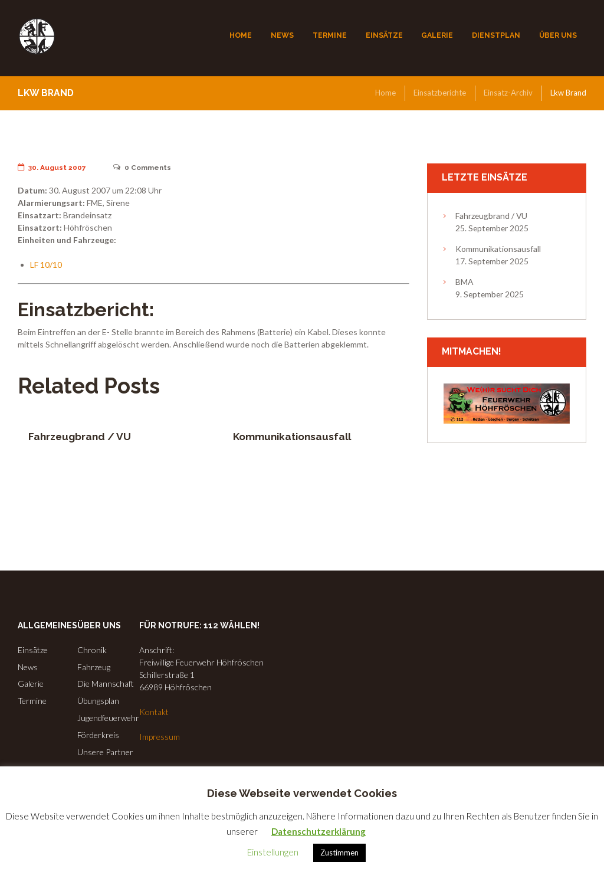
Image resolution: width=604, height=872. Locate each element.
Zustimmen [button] (339, 852)
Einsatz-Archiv (508, 92)
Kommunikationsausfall (292, 436)
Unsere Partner (105, 752)
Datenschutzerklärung (318, 831)
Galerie (31, 683)
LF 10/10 (46, 265)
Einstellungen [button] (272, 852)
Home (385, 92)
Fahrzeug (93, 667)
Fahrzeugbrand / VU (79, 436)
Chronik (92, 650)
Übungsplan (98, 701)
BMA (464, 282)
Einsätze (33, 650)
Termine (32, 701)
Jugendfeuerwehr (108, 718)
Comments (142, 167)
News (28, 667)
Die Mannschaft (105, 683)
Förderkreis (98, 735)
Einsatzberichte (439, 92)
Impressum (159, 737)
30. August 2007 (52, 167)
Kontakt (154, 712)
